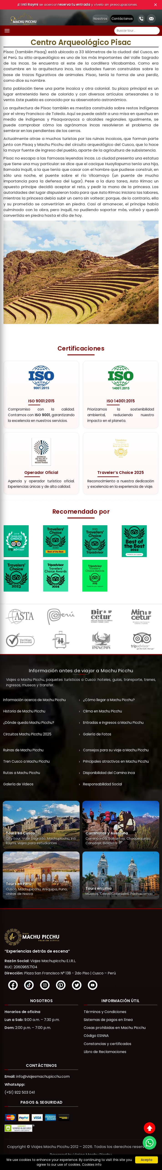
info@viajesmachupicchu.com (43, 1076)
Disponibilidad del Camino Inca (109, 772)
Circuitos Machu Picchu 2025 (27, 734)
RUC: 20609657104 (21, 967)
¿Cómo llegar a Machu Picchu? (109, 699)
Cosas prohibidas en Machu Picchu (115, 1027)
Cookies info (91, 1164)
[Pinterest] (61, 985)
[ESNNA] (61, 641)
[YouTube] (92, 985)
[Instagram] (45, 985)
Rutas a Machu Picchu (21, 772)
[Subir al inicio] (149, 1128)
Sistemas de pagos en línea (108, 1019)
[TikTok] (29, 985)
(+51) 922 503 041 (20, 1092)
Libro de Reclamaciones (105, 1051)
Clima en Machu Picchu (102, 711)
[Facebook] (13, 985)
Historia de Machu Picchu (24, 711)
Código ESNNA (96, 1035)
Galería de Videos (18, 784)
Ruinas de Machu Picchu (23, 750)
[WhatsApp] (149, 1143)
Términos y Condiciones (105, 1011)
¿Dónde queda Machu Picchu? (28, 722)
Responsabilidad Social (102, 784)
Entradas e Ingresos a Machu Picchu (113, 722)
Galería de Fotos (97, 734)
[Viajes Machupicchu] (81, 937)
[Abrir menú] (7, 31)
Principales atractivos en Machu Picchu (116, 761)
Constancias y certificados (107, 1043)
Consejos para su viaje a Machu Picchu (116, 750)
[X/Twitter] (76, 985)
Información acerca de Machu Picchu (34, 699)
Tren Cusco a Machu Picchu (26, 761)
